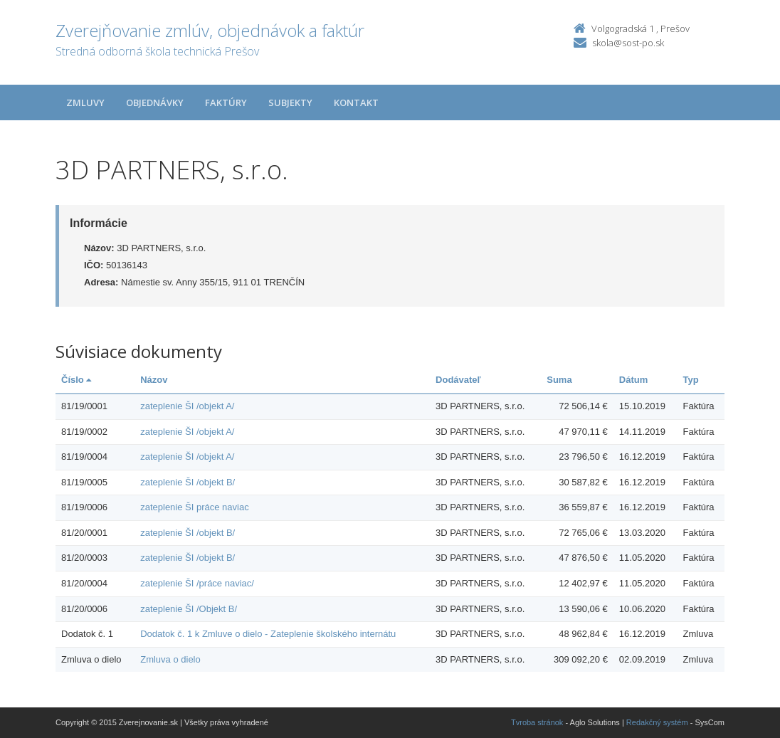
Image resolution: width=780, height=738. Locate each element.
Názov (153, 379)
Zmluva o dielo (170, 659)
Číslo (76, 379)
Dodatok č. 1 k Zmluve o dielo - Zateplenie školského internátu (268, 633)
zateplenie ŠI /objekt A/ (187, 406)
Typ (691, 379)
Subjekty (290, 102)
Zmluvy (85, 102)
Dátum (633, 379)
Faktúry (226, 102)
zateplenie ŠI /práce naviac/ (197, 583)
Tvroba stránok (537, 722)
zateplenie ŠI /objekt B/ (187, 482)
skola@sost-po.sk (628, 42)
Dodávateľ (458, 379)
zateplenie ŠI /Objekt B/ (188, 608)
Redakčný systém (657, 722)
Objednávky (155, 102)
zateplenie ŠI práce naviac (194, 507)
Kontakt (356, 102)
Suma (559, 379)
